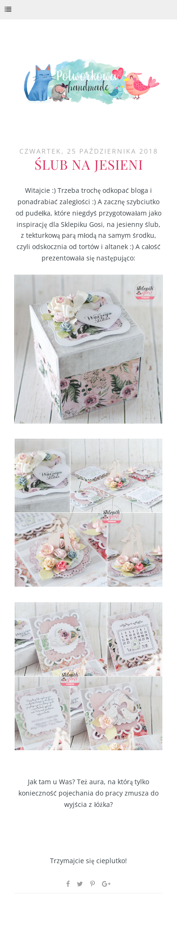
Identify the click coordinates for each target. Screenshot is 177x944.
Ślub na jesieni (88, 164)
